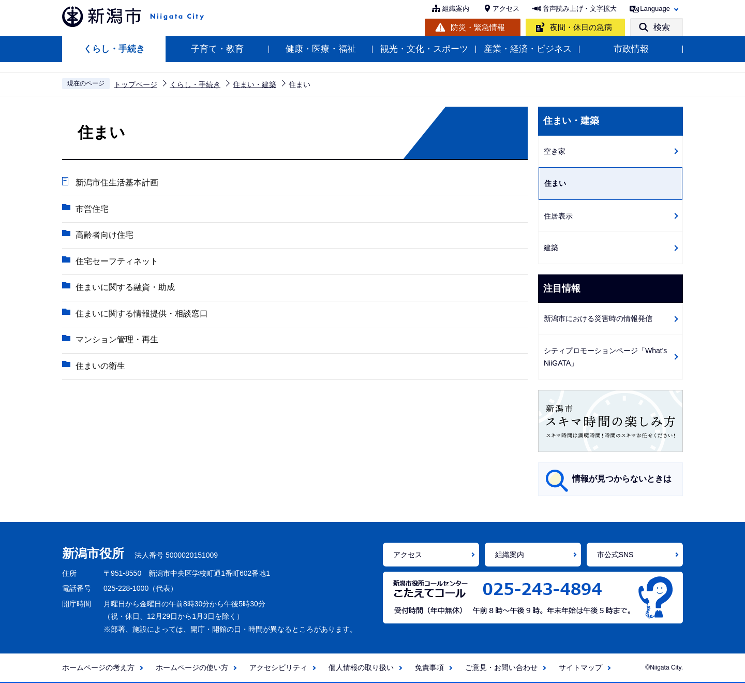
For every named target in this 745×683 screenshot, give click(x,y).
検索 (661, 27)
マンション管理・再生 (116, 341)
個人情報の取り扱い (361, 667)
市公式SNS (615, 554)
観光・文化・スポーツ (424, 49)
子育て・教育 (217, 49)
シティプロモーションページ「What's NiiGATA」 (605, 357)
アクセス (506, 8)
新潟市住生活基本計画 (116, 182)
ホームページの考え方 (98, 667)
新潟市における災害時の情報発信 (598, 318)
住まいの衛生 (100, 367)
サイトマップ (580, 667)
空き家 (554, 151)
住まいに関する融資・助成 (124, 288)
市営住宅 (91, 209)
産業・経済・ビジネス (528, 49)
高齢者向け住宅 (104, 235)
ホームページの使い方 (192, 667)
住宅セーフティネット (116, 261)
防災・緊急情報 (478, 27)
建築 (551, 247)
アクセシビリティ (278, 667)
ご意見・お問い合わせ (501, 667)
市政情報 (631, 49)
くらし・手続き (114, 49)
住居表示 (558, 216)
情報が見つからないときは (622, 478)
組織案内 (455, 8)
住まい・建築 (254, 84)
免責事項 (429, 667)
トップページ (135, 84)
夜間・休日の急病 (581, 27)
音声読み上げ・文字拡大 (580, 8)
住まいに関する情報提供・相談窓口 (141, 314)
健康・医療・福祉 (321, 49)
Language (655, 8)
